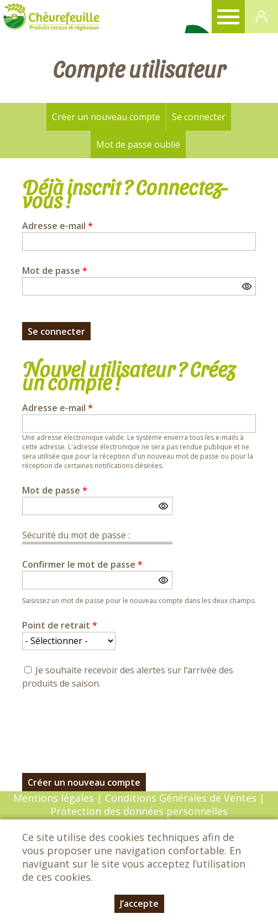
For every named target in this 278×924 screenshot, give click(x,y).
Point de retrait (59, 625)
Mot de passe (54, 270)
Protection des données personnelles (139, 811)
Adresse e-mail (57, 226)
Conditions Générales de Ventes (182, 797)
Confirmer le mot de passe (82, 564)
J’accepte (139, 903)
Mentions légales (53, 797)
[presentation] (106, 724)
